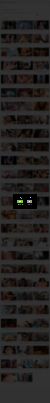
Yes (20, 201)
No (29, 201)
